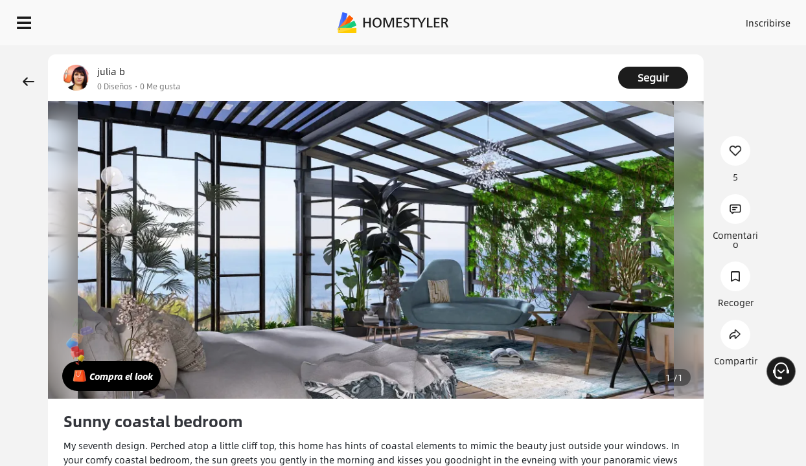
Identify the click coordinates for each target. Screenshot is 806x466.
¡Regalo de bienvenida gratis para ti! (522, 54)
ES (670, 19)
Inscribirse (623, 19)
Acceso (573, 19)
